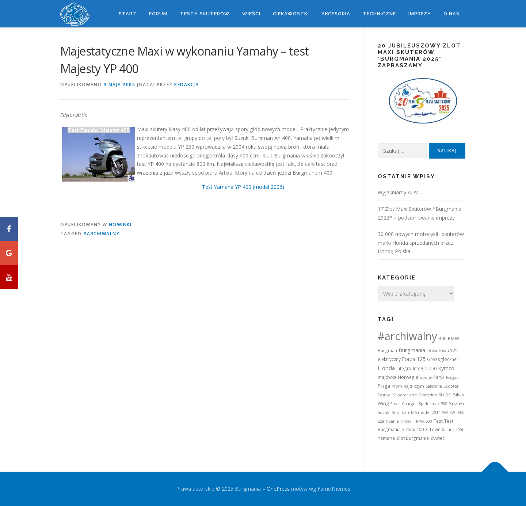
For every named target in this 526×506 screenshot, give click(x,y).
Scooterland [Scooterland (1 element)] (405, 394)
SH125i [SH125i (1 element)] (445, 394)
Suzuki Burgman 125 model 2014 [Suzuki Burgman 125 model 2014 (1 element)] (409, 412)
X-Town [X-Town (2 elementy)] (433, 429)
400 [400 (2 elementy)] (442, 338)
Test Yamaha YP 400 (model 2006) (243, 186)
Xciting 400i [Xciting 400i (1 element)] (452, 429)
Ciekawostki (291, 13)
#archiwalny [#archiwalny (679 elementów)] (407, 336)
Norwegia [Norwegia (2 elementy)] (408, 377)
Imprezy (419, 13)
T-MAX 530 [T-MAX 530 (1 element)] (422, 421)
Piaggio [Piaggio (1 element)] (452, 377)
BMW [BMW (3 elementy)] (453, 338)
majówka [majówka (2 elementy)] (387, 377)
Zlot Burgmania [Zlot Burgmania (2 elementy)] (412, 438)
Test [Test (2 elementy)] (438, 421)
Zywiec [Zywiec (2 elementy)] (437, 438)
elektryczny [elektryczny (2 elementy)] (389, 359)
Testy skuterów (205, 13)
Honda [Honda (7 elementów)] (386, 368)
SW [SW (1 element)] (445, 412)
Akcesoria (335, 13)
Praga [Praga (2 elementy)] (384, 386)
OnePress (278, 488)
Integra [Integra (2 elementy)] (403, 368)
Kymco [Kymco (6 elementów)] (446, 368)
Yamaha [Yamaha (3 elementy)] (386, 438)
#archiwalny (101, 234)
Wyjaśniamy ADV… (400, 192)
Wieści (251, 13)
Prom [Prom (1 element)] (397, 386)
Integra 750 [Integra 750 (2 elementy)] (425, 368)
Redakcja (186, 84)
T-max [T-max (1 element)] (406, 421)
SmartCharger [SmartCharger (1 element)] (403, 403)
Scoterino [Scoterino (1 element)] (427, 394)
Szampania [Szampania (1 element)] (388, 421)
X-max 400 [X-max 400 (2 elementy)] (413, 429)
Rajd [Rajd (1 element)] (408, 386)
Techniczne (379, 13)
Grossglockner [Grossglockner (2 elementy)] (442, 359)
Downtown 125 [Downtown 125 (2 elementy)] (442, 350)
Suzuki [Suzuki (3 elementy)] (456, 403)
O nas (451, 13)
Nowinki (120, 224)
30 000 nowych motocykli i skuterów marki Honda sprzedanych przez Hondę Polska (421, 243)
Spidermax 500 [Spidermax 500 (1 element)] (433, 403)
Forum (158, 13)
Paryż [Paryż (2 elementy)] (439, 377)
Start (128, 13)
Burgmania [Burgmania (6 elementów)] (412, 350)
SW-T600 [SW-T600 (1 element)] (457, 412)
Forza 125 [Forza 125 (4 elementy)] (414, 358)
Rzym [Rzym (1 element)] (418, 386)
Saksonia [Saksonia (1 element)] (434, 386)
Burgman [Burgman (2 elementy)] (387, 350)
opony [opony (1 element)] (426, 377)
